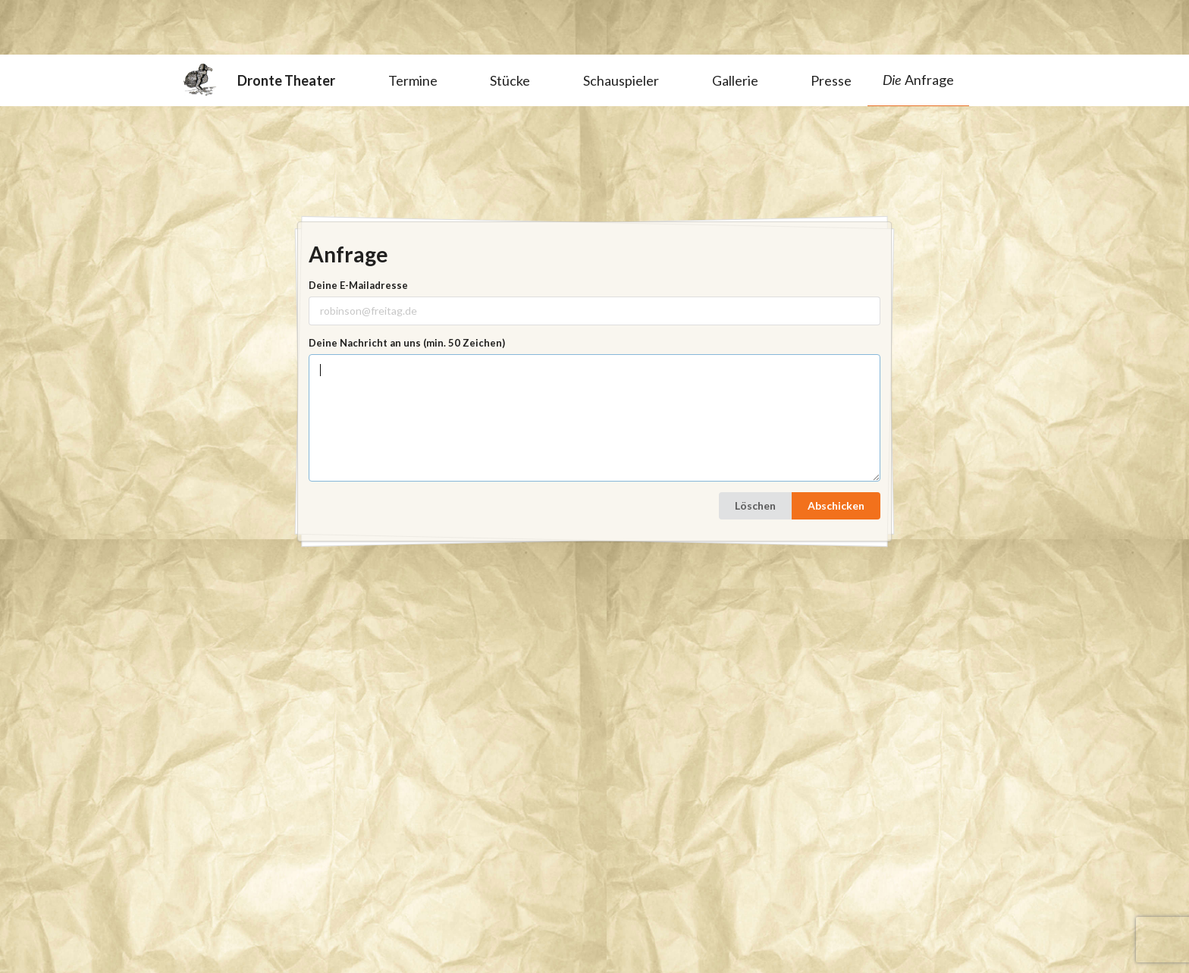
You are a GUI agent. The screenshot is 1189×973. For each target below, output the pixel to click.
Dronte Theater (259, 80)
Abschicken (836, 505)
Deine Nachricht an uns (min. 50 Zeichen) (407, 343)
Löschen (755, 505)
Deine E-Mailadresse (358, 285)
